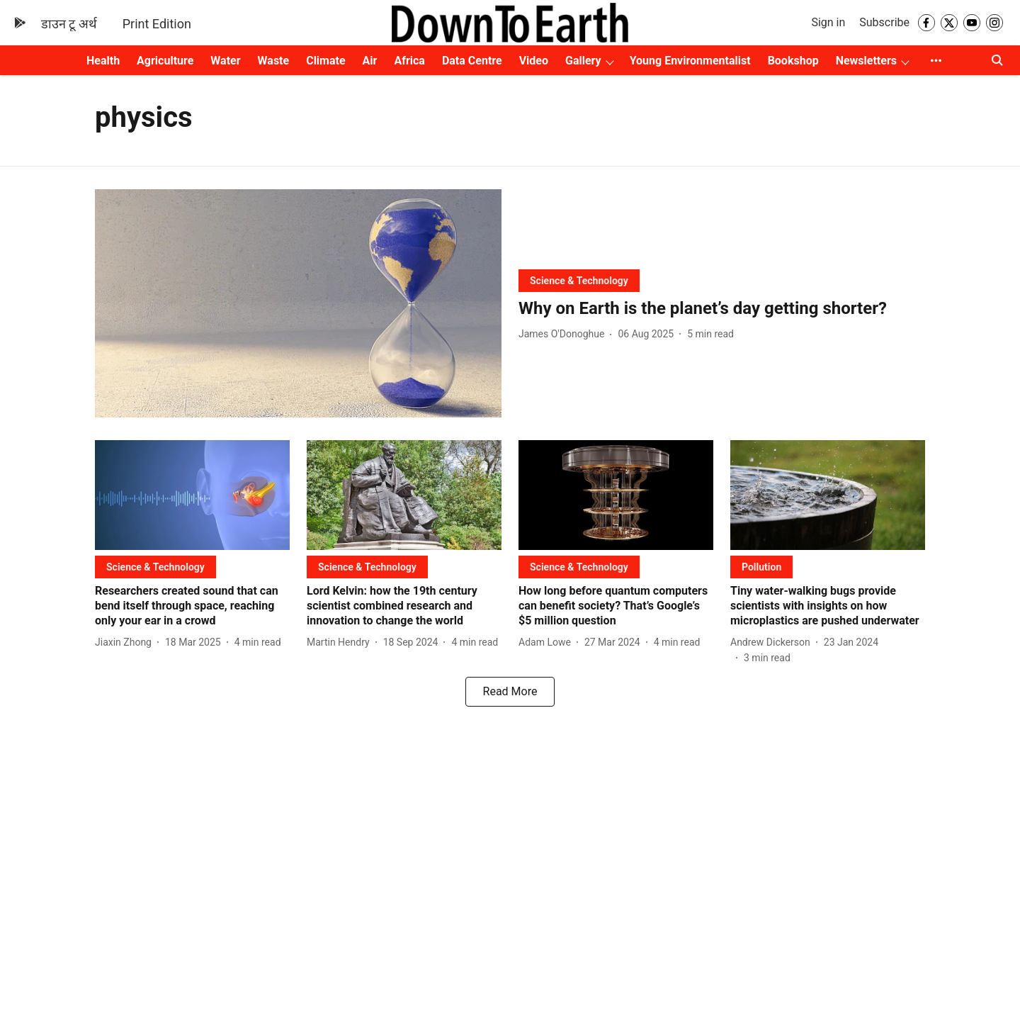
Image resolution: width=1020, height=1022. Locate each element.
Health (103, 60)
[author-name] (564, 334)
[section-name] (579, 280)
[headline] (721, 309)
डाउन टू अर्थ (69, 23)
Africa (409, 60)
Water (225, 60)
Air (370, 60)
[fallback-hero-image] (298, 303)
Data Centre (472, 60)
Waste (274, 60)
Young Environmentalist (690, 60)
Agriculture (165, 60)
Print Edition (157, 23)
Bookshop (793, 60)
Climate (325, 60)
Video (533, 60)
